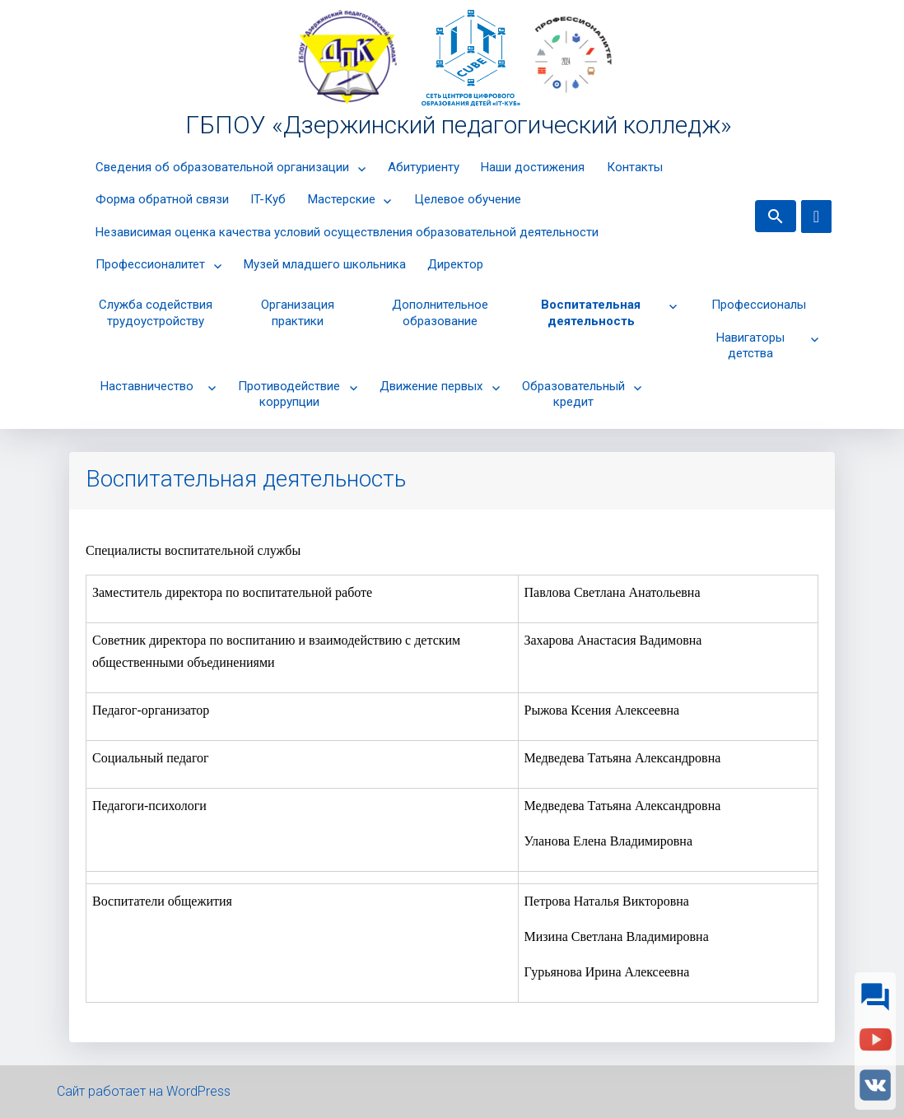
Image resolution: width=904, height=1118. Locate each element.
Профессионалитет (150, 264)
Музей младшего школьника (325, 264)
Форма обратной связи (162, 199)
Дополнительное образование (440, 312)
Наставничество (146, 386)
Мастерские (341, 199)
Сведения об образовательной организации (222, 167)
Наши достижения (533, 167)
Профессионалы (758, 304)
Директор (455, 264)
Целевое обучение (467, 199)
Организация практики (297, 312)
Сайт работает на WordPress (144, 1091)
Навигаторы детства (750, 345)
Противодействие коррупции (289, 394)
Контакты (635, 167)
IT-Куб (268, 199)
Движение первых (431, 386)
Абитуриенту (423, 167)
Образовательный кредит (573, 394)
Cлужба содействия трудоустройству (155, 312)
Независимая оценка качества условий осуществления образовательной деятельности (347, 232)
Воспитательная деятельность (591, 312)
